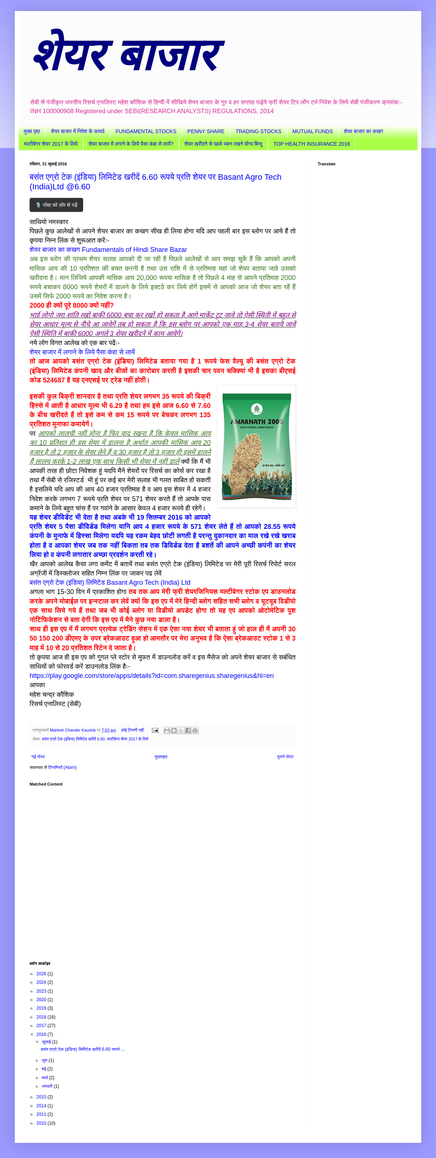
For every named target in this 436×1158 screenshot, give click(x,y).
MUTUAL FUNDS (313, 131)
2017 (42, 1025)
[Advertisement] (163, 870)
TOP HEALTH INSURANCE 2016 (311, 144)
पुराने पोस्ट (285, 756)
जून (45, 1060)
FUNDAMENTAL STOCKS (146, 131)
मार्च (45, 1077)
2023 (42, 991)
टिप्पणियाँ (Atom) (62, 767)
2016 (42, 1034)
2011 (42, 1114)
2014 (42, 1105)
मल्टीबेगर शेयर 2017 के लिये (51, 144)
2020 (42, 999)
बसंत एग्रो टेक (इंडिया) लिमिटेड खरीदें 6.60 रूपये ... (83, 1049)
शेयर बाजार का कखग (363, 131)
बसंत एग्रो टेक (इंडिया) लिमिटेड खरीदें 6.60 (73, 739)
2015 (42, 1097)
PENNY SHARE (205, 131)
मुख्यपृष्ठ (161, 756)
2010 (42, 1123)
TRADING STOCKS (258, 131)
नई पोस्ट (38, 756)
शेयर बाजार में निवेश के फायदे (78, 131)
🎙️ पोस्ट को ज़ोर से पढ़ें (56, 205)
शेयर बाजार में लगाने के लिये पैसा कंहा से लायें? (131, 144)
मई (44, 1068)
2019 (42, 1008)
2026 (42, 973)
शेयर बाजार (122, 55)
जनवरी (48, 1086)
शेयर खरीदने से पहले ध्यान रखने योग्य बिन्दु (223, 144)
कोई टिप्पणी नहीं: (133, 730)
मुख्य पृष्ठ (32, 131)
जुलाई (47, 1041)
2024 (42, 982)
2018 (42, 1017)
